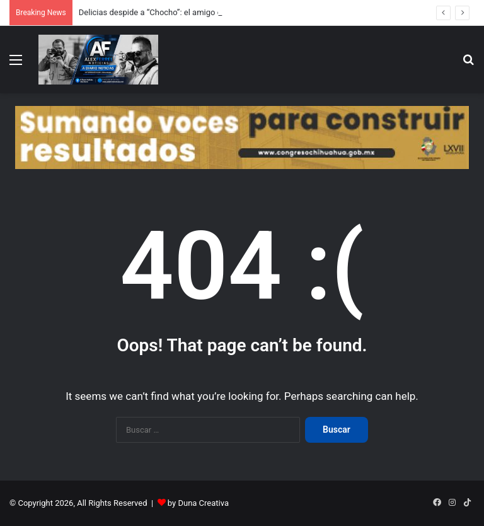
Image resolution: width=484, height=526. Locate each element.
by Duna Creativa (198, 503)
